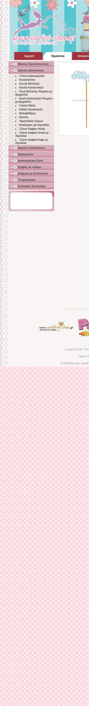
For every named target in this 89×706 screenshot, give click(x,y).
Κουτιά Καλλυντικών (31, 87)
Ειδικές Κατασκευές (31, 109)
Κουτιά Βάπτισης (29, 83)
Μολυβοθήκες (27, 113)
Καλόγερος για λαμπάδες (34, 125)
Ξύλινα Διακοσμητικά (31, 76)
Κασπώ (23, 117)
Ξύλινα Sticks (27, 105)
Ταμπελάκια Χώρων (31, 121)
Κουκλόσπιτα (27, 79)
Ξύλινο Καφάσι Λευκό (32, 128)
